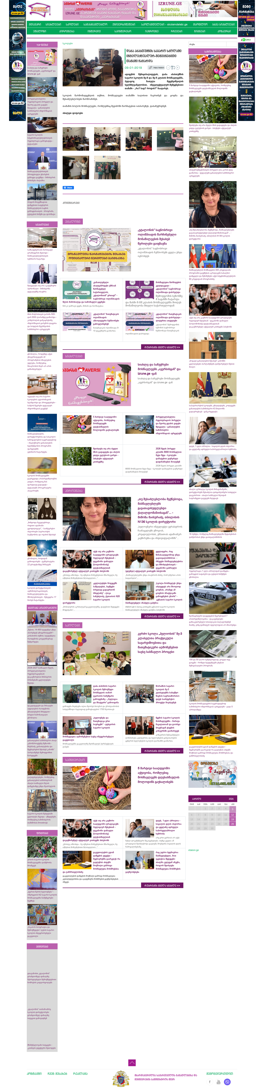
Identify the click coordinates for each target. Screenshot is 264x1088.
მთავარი (35, 24)
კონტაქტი (34, 1073)
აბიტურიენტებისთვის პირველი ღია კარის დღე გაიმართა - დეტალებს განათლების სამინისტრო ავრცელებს (211, 173)
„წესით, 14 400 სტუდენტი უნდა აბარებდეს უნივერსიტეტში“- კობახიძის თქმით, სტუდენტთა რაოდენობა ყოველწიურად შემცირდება (41, 636)
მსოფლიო (200, 24)
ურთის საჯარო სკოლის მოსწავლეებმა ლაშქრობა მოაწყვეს (39, 862)
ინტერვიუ (94, 31)
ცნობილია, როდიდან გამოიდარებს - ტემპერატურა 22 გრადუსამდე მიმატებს (41, 561)
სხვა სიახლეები (223, 24)
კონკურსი (224, 31)
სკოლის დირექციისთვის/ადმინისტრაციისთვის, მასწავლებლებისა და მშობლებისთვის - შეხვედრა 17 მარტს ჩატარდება (41, 594)
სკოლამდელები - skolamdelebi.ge (164, 24)
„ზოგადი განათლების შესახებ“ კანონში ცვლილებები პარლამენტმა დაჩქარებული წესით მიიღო (211, 364)
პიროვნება (66, 31)
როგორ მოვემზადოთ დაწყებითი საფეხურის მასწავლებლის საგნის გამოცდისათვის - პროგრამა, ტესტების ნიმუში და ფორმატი (41, 208)
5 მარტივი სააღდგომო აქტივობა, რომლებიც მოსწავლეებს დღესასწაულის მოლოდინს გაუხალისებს (210, 88)
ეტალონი (39, 31)
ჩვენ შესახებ (57, 1073)
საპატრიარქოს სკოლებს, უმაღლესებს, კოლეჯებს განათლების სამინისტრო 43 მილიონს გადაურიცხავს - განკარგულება (212, 408)
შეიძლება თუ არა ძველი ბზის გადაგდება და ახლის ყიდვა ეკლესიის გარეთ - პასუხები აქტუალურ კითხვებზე (213, 128)
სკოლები (72, 24)
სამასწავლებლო (95, 24)
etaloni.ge (193, 850)
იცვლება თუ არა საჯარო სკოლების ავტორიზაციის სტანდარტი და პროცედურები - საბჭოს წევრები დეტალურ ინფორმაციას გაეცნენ (41, 402)
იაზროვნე (152, 31)
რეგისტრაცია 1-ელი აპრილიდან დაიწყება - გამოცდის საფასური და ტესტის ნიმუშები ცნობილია (209, 574)
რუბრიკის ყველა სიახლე (162, 347)
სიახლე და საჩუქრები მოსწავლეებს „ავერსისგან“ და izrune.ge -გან (41, 71)
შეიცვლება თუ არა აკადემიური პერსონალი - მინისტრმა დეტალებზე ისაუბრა (41, 288)
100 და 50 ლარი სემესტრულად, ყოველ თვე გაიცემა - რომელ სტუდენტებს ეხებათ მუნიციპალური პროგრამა (209, 662)
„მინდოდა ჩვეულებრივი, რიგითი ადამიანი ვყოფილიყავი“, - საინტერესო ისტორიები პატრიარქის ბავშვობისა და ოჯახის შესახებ (41, 528)
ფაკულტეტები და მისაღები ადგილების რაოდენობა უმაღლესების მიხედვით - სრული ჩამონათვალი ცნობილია (40, 711)
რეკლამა (80, 1073)
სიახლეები (53, 24)
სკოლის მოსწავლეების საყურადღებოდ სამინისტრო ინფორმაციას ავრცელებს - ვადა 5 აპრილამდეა (211, 706)
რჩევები (176, 31)
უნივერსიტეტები (123, 24)
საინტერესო (122, 31)
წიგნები (199, 31)
